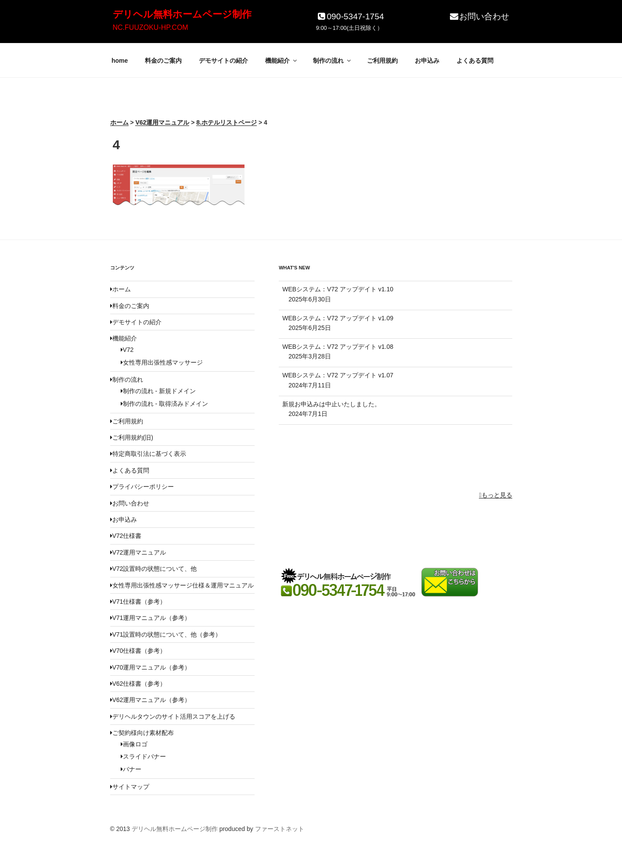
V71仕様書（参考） (138, 601)
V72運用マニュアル (138, 552)
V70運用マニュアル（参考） (150, 667)
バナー (131, 769)
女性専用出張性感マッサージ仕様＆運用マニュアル (182, 585)
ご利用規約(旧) (131, 437)
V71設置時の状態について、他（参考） (166, 634)
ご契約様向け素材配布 (142, 732)
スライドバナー (143, 756)
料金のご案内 (163, 60)
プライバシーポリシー (142, 486)
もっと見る (495, 494)
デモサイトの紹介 (223, 60)
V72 (127, 349)
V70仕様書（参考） (138, 650)
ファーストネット (279, 828)
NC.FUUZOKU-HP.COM (150, 27)
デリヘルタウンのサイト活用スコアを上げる (172, 716)
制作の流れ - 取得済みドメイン (164, 403)
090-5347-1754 (350, 16)
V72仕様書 (126, 535)
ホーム (120, 289)
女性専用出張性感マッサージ (162, 362)
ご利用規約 (382, 60)
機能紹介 (281, 60)
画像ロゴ (134, 744)
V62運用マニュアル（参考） (150, 699)
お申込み (427, 60)
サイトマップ (129, 786)
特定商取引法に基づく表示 (148, 453)
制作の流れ (332, 60)
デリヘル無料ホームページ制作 (182, 14)
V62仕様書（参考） (138, 683)
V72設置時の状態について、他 (153, 568)
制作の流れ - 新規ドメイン (158, 390)
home (119, 60)
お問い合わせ (479, 16)
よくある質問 (475, 60)
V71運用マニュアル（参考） (150, 617)
